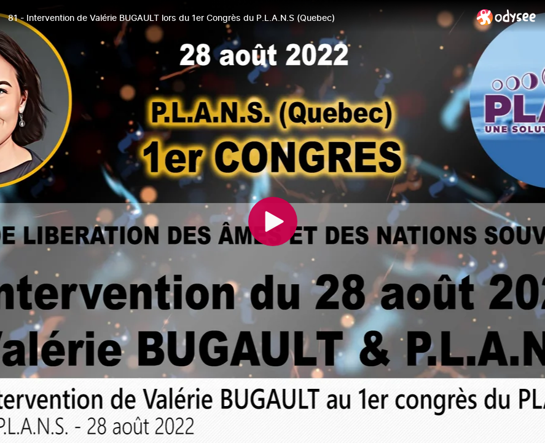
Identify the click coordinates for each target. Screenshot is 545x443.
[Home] (506, 17)
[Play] (272, 221)
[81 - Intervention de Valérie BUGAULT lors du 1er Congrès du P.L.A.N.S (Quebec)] (237, 18)
